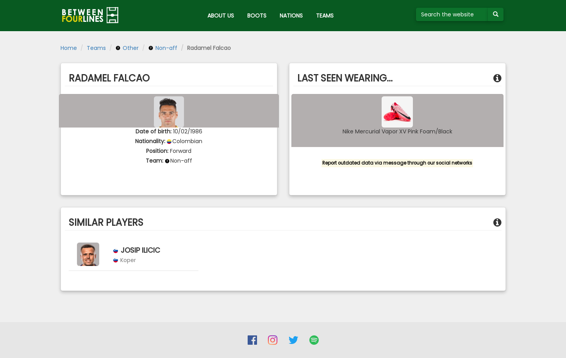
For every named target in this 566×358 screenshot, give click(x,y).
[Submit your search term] (496, 14)
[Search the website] (452, 14)
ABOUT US (220, 15)
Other (127, 48)
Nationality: (150, 141)
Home (69, 48)
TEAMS (325, 15)
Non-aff (162, 48)
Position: (157, 151)
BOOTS (256, 15)
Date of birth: (153, 131)
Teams (96, 48)
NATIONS (291, 15)
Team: (154, 161)
